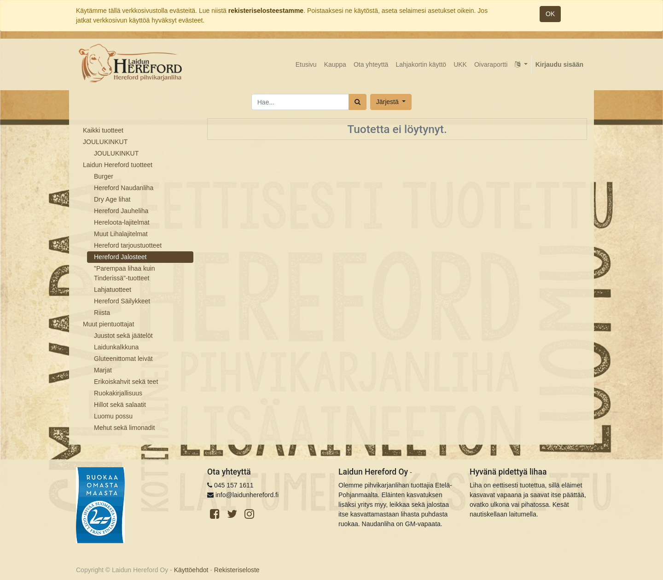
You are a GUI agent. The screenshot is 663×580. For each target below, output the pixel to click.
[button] (391, 102)
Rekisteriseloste (237, 570)
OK (550, 13)
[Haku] (357, 102)
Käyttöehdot (191, 570)
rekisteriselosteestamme (265, 10)
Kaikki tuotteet (103, 130)
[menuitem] (306, 64)
